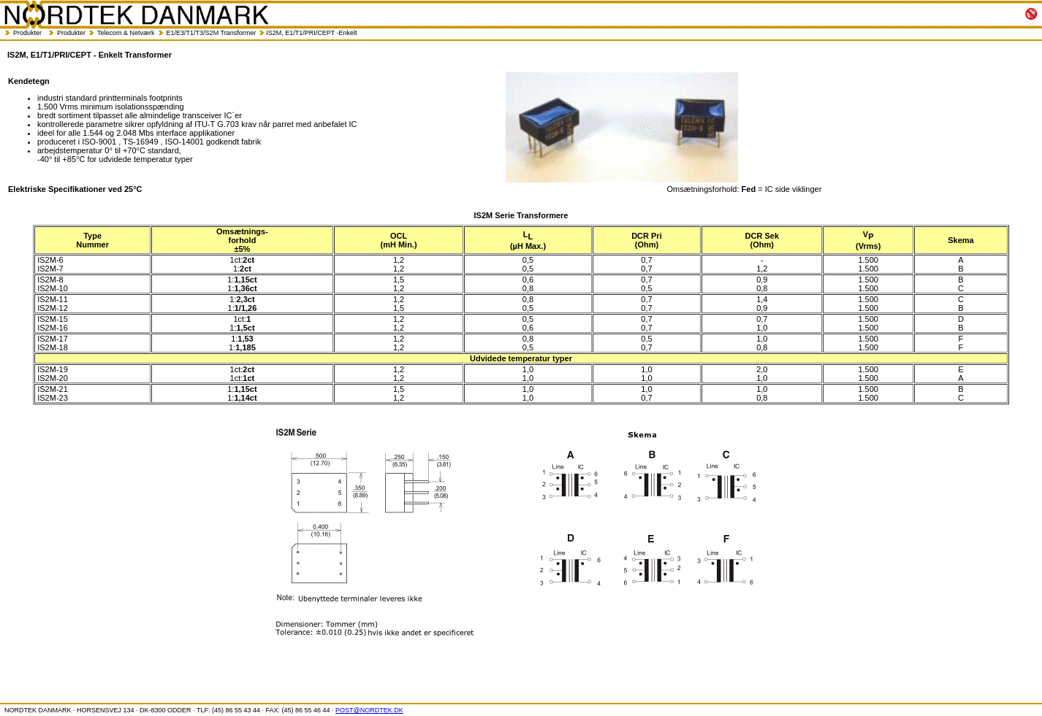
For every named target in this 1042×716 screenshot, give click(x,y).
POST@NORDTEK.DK (369, 710)
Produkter (27, 32)
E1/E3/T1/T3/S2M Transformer (211, 32)
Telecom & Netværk (126, 32)
